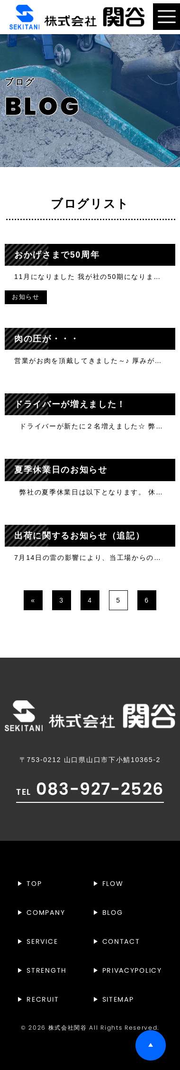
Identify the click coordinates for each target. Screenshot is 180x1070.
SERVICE (42, 941)
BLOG (112, 912)
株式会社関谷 (67, 1027)
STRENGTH (46, 970)
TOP (34, 883)
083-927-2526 (89, 788)
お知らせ (26, 297)
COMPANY (46, 912)
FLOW (113, 883)
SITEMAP (118, 999)
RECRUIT (43, 999)
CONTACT (121, 941)
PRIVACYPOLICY (132, 970)
